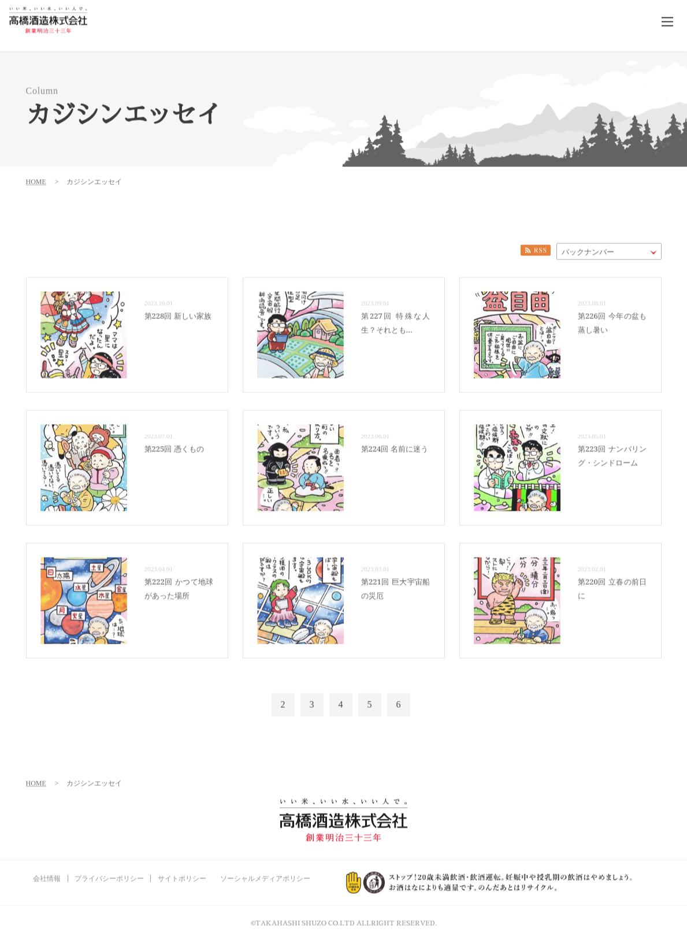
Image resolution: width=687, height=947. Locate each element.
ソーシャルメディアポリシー (265, 874)
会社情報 (47, 874)
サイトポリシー (182, 874)
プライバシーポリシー (109, 874)
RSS (536, 245)
